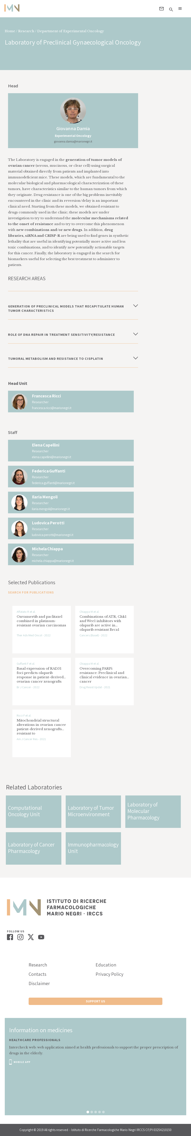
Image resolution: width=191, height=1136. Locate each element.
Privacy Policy (109, 974)
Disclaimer (39, 983)
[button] (180, 8)
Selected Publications (31, 582)
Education (106, 965)
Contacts (37, 974)
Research (38, 965)
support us (95, 1001)
